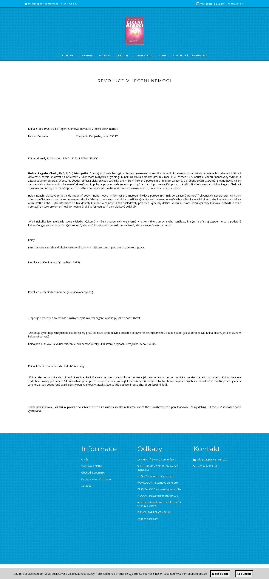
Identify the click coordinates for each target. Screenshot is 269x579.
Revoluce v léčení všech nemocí (99, 128)
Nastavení (220, 573)
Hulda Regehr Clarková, (65, 128)
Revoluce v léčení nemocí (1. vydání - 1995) (54, 262)
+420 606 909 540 (205, 466)
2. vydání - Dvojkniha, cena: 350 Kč (97, 136)
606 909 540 (69, 3)
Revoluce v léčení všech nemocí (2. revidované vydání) (60, 292)
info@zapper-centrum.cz (41, 3)
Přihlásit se (235, 3)
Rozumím (244, 573)
